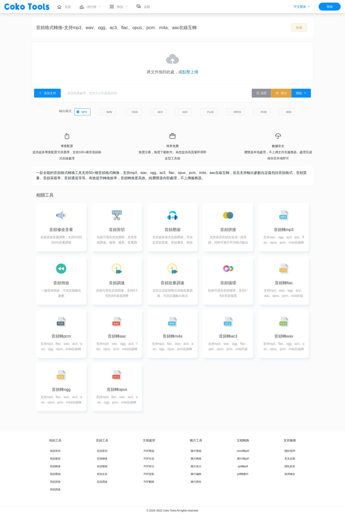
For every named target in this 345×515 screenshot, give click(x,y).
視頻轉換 (55, 466)
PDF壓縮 (149, 450)
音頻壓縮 (102, 466)
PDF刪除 (149, 481)
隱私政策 (289, 466)
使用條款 (289, 474)
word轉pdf (243, 450)
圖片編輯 (196, 474)
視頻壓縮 (55, 474)
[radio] (82, 111)
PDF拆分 (149, 466)
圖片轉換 (196, 458)
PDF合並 (149, 458)
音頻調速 (102, 481)
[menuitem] (64, 6)
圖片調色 (196, 481)
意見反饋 (289, 458)
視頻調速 (55, 489)
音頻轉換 (102, 458)
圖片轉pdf (243, 458)
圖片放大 (196, 466)
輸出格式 (65, 111)
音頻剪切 (102, 450)
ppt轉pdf (243, 466)
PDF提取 (149, 474)
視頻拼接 (55, 481)
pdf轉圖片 (243, 474)
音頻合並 (102, 474)
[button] (302, 6)
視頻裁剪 (55, 458)
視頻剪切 (55, 450)
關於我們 (289, 450)
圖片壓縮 (196, 450)
